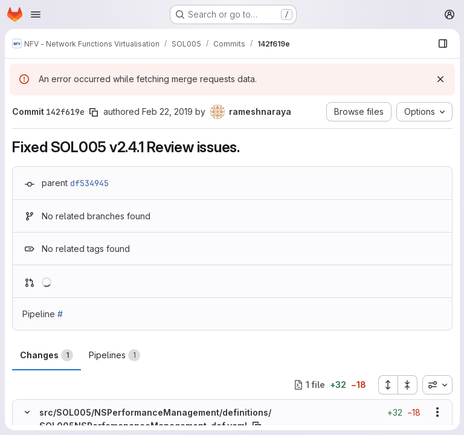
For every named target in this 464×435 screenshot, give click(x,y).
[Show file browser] (442, 43)
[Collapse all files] (407, 385)
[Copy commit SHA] (93, 112)
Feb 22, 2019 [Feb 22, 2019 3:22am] (167, 111)
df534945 (89, 183)
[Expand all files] (387, 385)
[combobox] (437, 385)
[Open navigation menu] (35, 14)
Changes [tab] (46, 355)
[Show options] (437, 412)
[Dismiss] (440, 79)
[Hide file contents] (27, 412)
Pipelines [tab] (114, 355)
